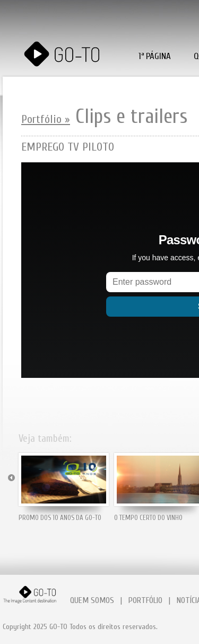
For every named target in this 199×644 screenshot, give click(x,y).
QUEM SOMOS (92, 600)
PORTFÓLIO (145, 600)
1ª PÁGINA (155, 56)
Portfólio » (45, 119)
